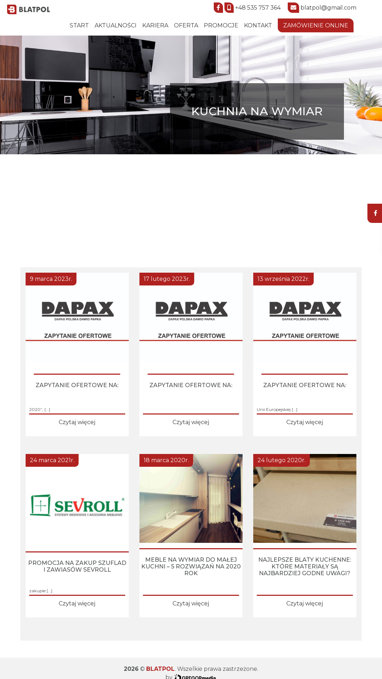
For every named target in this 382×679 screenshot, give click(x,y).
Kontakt (258, 25)
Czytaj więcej (77, 422)
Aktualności (116, 25)
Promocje (221, 25)
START (79, 25)
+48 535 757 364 (258, 7)
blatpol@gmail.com (328, 7)
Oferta (186, 25)
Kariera (155, 25)
